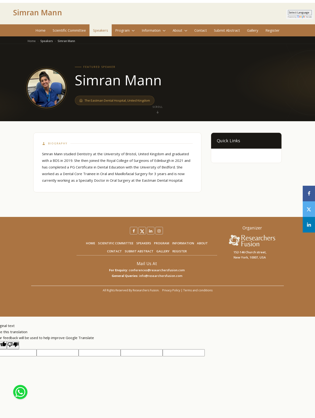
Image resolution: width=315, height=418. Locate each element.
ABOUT (202, 243)
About (180, 30)
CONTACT (114, 251)
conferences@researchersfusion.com (157, 270)
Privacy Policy (171, 290)
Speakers (100, 30)
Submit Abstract (227, 30)
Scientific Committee (69, 30)
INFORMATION (183, 243)
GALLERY (163, 251)
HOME (90, 243)
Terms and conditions (198, 290)
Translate (304, 17)
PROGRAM (161, 243)
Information (154, 30)
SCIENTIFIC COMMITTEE (115, 243)
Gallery (252, 30)
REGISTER (179, 251)
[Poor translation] (13, 345)
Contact (200, 30)
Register (272, 30)
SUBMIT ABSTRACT (139, 251)
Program (125, 30)
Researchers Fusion (146, 290)
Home (40, 30)
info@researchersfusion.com (160, 276)
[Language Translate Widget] (300, 12)
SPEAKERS (143, 243)
